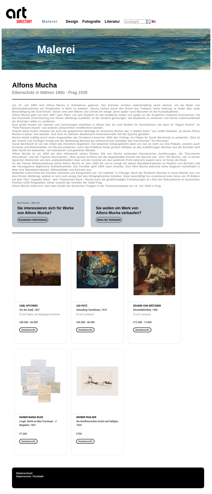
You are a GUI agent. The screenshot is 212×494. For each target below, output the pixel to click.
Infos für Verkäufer (109, 219)
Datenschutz (24, 473)
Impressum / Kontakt (29, 476)
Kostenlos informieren (32, 219)
